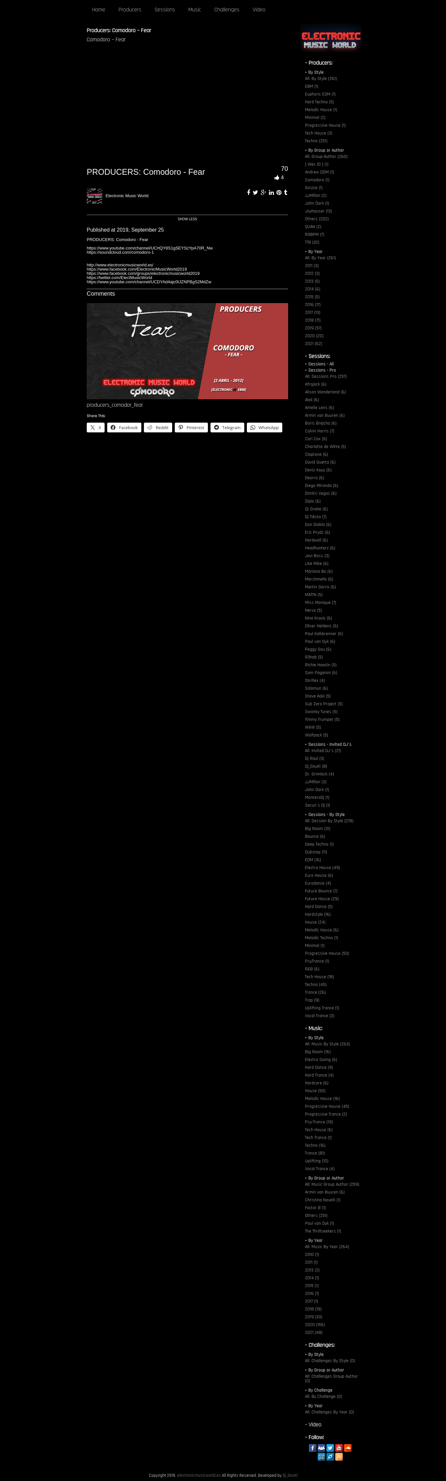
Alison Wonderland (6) (325, 392)
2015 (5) (312, 297)
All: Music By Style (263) (327, 1044)
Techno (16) (315, 1145)
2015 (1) (312, 1286)
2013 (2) (312, 1270)
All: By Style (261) (321, 79)
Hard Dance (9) (319, 1067)
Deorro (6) (314, 478)
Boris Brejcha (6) (321, 423)
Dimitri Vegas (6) (321, 493)
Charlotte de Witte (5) (325, 447)
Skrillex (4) (315, 680)
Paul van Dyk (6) (320, 642)
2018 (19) (313, 1309)
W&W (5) (313, 727)
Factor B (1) (315, 1208)
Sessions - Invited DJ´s (329, 744)
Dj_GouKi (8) (316, 766)
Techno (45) (315, 985)
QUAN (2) (313, 227)
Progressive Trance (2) (326, 1114)
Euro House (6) (319, 875)
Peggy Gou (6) (318, 649)
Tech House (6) (319, 1130)
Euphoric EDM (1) (320, 94)
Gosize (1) (314, 188)
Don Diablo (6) (318, 525)
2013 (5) (312, 281)
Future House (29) (322, 899)
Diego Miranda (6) (321, 486)
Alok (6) (312, 400)
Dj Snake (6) (316, 509)
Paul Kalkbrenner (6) (324, 634)
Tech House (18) (319, 977)
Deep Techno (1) (319, 844)
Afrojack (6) (315, 384)
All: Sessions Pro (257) (326, 376)
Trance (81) (315, 1153)
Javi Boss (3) (317, 556)
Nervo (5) (313, 610)
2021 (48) (314, 1332)
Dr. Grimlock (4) (319, 774)
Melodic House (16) (322, 1099)
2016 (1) (312, 1293)
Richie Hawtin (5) (321, 665)
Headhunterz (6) (320, 548)
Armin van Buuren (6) (325, 415)
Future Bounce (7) (321, 891)
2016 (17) (313, 305)
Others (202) (317, 219)
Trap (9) (312, 1000)
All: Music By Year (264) (327, 1247)
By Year (315, 252)
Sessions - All (321, 364)
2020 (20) (314, 336)
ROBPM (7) (314, 234)
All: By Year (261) (320, 258)
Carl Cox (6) (316, 439)
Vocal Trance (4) (320, 1169)
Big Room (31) (317, 829)
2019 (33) (313, 1317)
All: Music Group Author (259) (332, 1184)
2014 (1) (312, 1278)
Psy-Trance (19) (319, 1122)
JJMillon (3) (315, 782)
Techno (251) (316, 141)
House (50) (315, 1091)
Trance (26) (315, 992)
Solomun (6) (316, 688)
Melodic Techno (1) (321, 938)
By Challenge (320, 1390)
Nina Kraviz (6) (318, 618)
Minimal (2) (315, 118)
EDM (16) (313, 860)
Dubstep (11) (316, 852)
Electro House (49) (322, 868)
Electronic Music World (127, 195)
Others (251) (316, 1216)
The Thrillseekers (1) (323, 1231)
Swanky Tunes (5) (321, 712)
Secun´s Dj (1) (317, 805)
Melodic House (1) (321, 110)
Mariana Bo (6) (319, 571)
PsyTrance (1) (317, 961)
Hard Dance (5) (319, 907)
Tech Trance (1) (318, 1138)
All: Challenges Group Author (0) (331, 1378)
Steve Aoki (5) (318, 696)
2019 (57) (313, 328)
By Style (316, 72)
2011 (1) (311, 1262)
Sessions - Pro (322, 370)
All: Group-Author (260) (326, 157)
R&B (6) (312, 969)
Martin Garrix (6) (320, 587)
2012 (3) (312, 273)
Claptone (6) (316, 454)
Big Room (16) (318, 1052)
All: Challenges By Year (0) (329, 1412)
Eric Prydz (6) (317, 532)
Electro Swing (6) (321, 1060)
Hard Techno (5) (319, 102)
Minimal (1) (315, 946)
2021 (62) (313, 344)
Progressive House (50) (327, 953)
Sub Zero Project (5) (324, 704)
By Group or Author (326, 150)
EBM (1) (311, 86)
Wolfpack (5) (316, 735)
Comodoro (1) (317, 180)
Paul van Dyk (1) (319, 1223)
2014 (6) (312, 289)
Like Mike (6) (316, 564)
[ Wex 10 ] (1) (316, 164)
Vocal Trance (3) (319, 1016)
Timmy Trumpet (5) (322, 719)
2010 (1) (312, 1255)
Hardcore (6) (316, 1083)
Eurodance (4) (318, 883)
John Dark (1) (317, 203)
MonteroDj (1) (317, 797)
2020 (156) (315, 1325)
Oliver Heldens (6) (321, 626)
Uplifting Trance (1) (322, 1008)
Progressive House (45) (327, 1106)
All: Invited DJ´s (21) (323, 751)
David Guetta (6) (320, 462)
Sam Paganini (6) (321, 673)
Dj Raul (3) (314, 758)
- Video (313, 1424)
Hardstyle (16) (318, 914)
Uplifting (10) (316, 1161)
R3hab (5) (314, 657)
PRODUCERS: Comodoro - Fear (146, 171)
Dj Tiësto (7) (315, 517)
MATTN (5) (314, 595)
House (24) (315, 922)
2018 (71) (313, 320)
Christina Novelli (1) (322, 1200)
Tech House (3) (318, 133)
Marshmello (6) (319, 579)
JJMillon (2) (315, 195)
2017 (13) (312, 312)
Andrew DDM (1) (319, 172)
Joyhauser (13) (318, 211)
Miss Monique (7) (320, 603)
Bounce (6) (315, 836)
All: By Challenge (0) (323, 1396)
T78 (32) (312, 242)
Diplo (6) (313, 501)
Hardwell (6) (316, 540)
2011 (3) (312, 266)
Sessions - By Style (326, 815)
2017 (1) (311, 1301)
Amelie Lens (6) (319, 408)
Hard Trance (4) (319, 1075)
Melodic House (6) (321, 930)
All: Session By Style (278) (329, 821)
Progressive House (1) (325, 125)
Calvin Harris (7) (319, 431)
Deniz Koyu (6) (318, 470)
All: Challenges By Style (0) (330, 1361)
